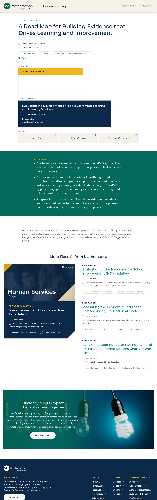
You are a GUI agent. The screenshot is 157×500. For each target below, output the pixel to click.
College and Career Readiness (130, 260)
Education (34, 301)
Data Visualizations (141, 467)
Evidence (22, 20)
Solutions (97, 475)
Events (116, 467)
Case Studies (137, 463)
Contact (117, 463)
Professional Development (133, 337)
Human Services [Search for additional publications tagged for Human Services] (27, 53)
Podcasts (135, 479)
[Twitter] (6, 485)
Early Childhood (110, 337)
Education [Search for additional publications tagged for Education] (44, 53)
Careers (117, 459)
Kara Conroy (78, 106)
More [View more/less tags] (22, 58)
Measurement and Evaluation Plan (39, 280)
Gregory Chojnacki (119, 106)
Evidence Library (55, 6)
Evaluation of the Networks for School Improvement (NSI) (115, 239)
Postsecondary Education (128, 298)
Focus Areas (98, 463)
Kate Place (38, 106)
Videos (134, 484)
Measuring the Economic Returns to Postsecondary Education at (114, 277)
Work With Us (44, 409)
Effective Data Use (52, 301)
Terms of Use (146, 492)
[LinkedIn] (15, 485)
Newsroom (97, 471)
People (116, 471)
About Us (96, 459)
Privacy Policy (130, 492)
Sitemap (115, 492)
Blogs (133, 459)
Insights (96, 467)
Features (135, 475)
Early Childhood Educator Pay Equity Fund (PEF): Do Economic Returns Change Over (114, 317)
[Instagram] (20, 485)
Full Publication (33, 72)
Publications (129, 6)
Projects (146, 6)
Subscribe (14, 475)
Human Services (17, 301)
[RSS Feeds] (25, 485)
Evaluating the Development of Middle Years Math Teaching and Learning (96, 75)
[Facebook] (11, 485)
